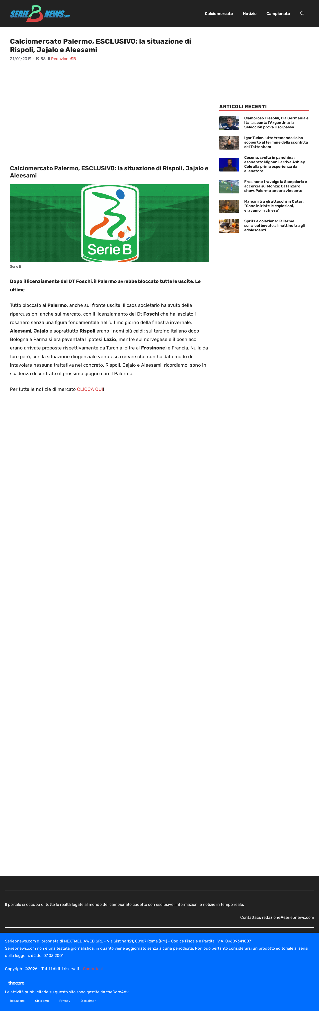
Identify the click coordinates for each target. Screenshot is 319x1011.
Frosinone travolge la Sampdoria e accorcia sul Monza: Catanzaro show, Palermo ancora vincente (275, 186)
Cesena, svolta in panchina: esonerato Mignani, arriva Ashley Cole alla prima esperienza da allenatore (274, 164)
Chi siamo (42, 1001)
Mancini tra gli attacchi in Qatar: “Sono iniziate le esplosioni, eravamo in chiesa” (274, 206)
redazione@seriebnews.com (288, 917)
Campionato (278, 13)
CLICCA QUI (90, 389)
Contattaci (93, 968)
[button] (302, 13)
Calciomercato (219, 13)
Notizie (249, 13)
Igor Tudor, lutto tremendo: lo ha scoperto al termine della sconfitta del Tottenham (276, 142)
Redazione (17, 1001)
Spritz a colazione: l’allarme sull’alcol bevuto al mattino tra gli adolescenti (274, 225)
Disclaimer (88, 1001)
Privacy (64, 1001)
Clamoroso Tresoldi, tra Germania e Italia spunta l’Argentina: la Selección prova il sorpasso (276, 122)
